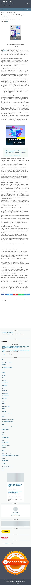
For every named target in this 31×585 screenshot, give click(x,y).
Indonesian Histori (5, 396)
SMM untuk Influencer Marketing (7, 453)
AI (2, 359)
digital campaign (5, 382)
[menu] (2, 9)
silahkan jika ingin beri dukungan (7, 543)
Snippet (3, 458)
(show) (7, 21)
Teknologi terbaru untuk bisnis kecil (8, 465)
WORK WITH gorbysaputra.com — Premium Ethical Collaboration (15, 581)
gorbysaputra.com (15, 39)
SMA (3, 450)
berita (3, 369)
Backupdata (4, 365)
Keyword (3, 403)
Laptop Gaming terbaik (6, 406)
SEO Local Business (5, 442)
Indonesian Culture (5, 395)
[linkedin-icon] (27, 4)
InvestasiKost (4, 398)
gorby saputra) (4, 50)
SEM (3, 439)
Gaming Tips (4, 390)
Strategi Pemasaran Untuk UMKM (8, 461)
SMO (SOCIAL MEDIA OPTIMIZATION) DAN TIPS (10, 455)
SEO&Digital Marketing (6, 445)
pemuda (3, 416)
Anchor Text (4, 364)
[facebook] (4, 294)
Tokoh (3, 468)
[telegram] (27, 294)
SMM (3, 452)
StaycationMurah (5, 460)
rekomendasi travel (5, 429)
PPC (3, 424)
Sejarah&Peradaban (5, 437)
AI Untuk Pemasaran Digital (6, 362)
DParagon (4, 387)
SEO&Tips (4, 447)
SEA (3, 434)
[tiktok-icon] (29, 4)
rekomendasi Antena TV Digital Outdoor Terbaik (10, 426)
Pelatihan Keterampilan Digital (7, 413)
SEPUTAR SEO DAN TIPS (6, 448)
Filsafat (3, 388)
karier (3, 401)
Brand (3, 370)
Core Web (4, 375)
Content (3, 374)
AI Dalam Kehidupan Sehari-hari (7, 361)
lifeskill (3, 409)
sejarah (3, 435)
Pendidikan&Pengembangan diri (7, 421)
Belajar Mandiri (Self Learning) (7, 367)
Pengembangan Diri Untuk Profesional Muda (9, 422)
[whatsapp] (21, 294)
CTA (3, 377)
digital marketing (5, 383)
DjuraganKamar (4, 385)
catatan (3, 372)
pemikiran (4, 414)
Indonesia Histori (5, 393)
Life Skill (3, 408)
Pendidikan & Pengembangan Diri (8, 419)
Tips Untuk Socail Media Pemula (7, 466)
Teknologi (4, 463)
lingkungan (4, 411)
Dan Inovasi (4, 380)
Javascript (4, 400)
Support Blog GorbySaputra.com (7, 332)
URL (3, 470)
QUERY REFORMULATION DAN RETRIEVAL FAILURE (12, 155)
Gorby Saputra (6, 1)
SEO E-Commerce (5, 440)
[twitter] (10, 294)
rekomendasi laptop (5, 427)
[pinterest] (15, 294)
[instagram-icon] (25, 4)
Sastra (3, 432)
